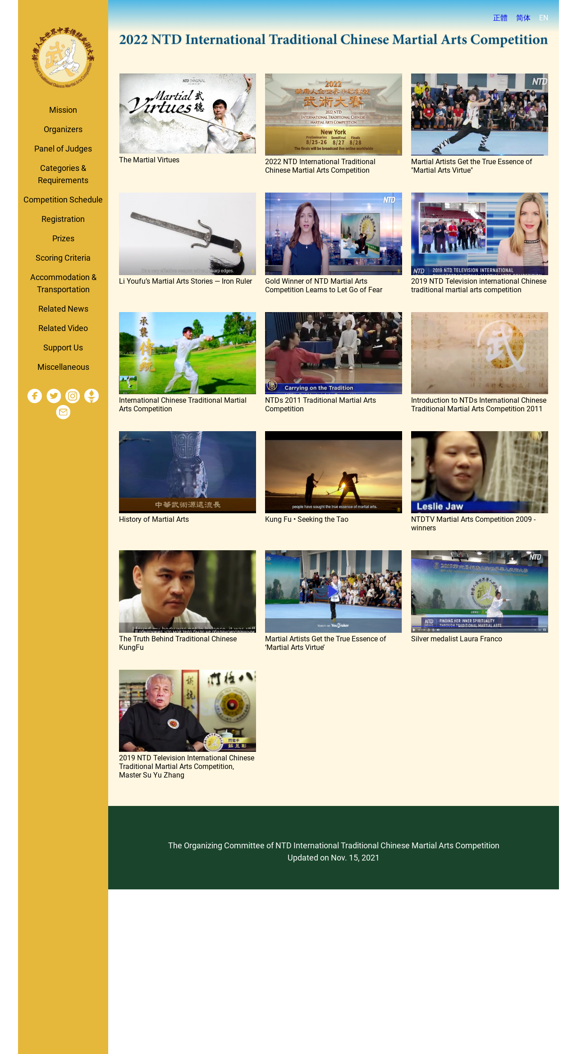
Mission (63, 110)
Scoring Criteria (63, 257)
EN (543, 18)
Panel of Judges (63, 148)
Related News (63, 308)
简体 (523, 18)
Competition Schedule (63, 199)
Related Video (63, 328)
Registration (63, 219)
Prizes (63, 238)
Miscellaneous (63, 367)
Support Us (63, 347)
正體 (500, 18)
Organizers (63, 129)
